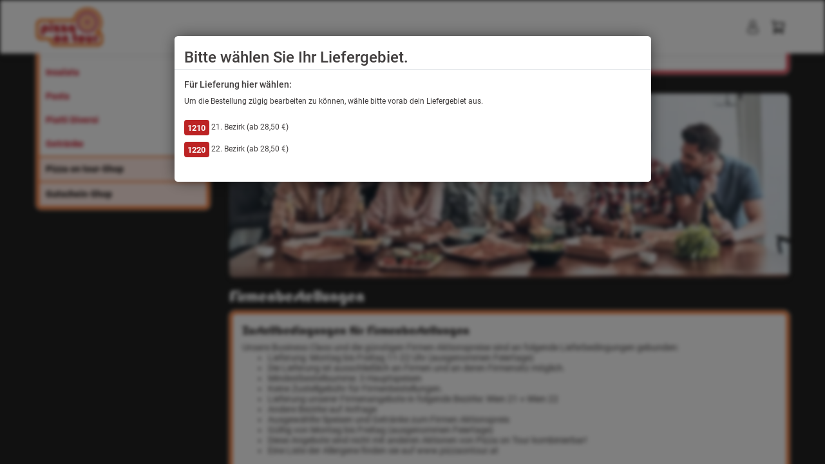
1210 (196, 128)
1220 (196, 150)
